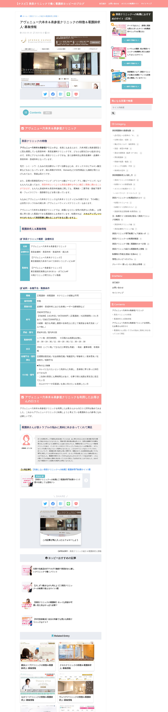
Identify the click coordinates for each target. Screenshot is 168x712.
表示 (47, 114)
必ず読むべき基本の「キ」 (126, 135)
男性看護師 (120, 157)
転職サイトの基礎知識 (125, 184)
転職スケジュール (123, 203)
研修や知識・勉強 (123, 161)
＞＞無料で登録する (130, 40)
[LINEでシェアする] (69, 94)
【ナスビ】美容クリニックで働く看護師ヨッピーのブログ (53, 3)
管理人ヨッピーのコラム (125, 267)
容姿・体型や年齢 (123, 148)
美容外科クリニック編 (125, 225)
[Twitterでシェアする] (43, 94)
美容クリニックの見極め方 (126, 180)
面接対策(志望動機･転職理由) (127, 212)
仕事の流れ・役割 (123, 140)
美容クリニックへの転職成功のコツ (130, 198)
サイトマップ (146, 4)
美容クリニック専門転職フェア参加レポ (130, 236)
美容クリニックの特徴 (122, 323)
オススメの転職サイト (130, 4)
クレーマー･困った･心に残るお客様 (130, 272)
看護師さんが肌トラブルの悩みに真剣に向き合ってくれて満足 (131, 340)
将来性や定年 (121, 170)
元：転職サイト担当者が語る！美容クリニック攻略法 (131, 218)
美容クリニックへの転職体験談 (128, 243)
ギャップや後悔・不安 (125, 166)
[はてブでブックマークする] (60, 94)
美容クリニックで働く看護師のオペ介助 (130, 250)
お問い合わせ (113, 4)
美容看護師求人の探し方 (125, 175)
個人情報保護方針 (101, 706)
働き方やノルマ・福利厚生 (126, 144)
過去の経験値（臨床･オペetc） (128, 153)
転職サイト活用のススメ (125, 207)
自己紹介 (102, 4)
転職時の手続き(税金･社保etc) (127, 262)
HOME (84, 700)
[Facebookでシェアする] (52, 94)
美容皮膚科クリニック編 (125, 229)
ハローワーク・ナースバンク (127, 193)
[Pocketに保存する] (78, 94)
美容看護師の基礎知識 (124, 130)
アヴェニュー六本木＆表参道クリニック (128, 319)
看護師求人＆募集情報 (122, 327)
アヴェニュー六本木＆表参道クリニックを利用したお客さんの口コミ (131, 333)
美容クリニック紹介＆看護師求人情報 (85, 553)
